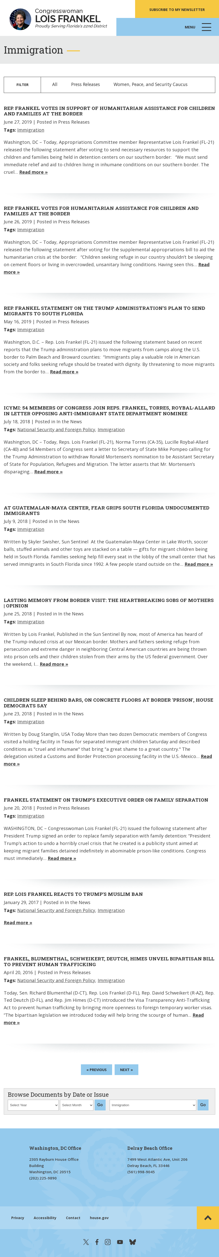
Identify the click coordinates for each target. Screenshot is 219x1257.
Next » (126, 1070)
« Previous (96, 1070)
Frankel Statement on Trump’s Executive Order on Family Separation (106, 801)
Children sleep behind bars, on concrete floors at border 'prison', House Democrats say (108, 704)
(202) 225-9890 (43, 1177)
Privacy (17, 1217)
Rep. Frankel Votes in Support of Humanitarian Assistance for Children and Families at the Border (109, 112)
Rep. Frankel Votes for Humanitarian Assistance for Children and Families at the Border (101, 212)
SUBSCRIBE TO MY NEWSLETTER (177, 9)
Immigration (30, 131)
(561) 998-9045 (141, 1171)
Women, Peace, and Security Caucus (151, 85)
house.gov (99, 1217)
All (54, 85)
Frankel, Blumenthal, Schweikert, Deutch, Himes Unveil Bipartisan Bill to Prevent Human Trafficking (109, 962)
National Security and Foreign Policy (56, 430)
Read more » (33, 173)
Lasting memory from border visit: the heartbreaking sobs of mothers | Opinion (109, 604)
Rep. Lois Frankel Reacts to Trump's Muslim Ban (73, 895)
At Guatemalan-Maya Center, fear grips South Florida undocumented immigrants (106, 511)
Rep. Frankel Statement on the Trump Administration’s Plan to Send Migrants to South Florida (104, 312)
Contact (73, 1217)
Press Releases (85, 85)
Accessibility (45, 1217)
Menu (198, 29)
